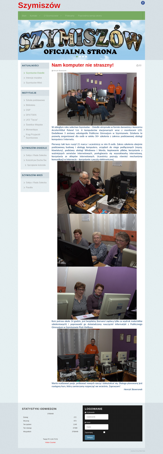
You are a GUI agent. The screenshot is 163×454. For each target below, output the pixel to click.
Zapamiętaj (89, 432)
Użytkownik (91, 412)
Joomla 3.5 (134, 451)
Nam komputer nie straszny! (83, 65)
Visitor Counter (50, 442)
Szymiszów (39, 5)
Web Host (142, 451)
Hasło (88, 422)
